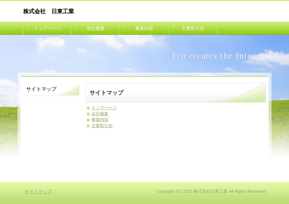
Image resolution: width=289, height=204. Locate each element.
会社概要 (96, 28)
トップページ (47, 28)
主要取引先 (192, 28)
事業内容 (144, 28)
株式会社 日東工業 (48, 11)
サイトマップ (38, 191)
